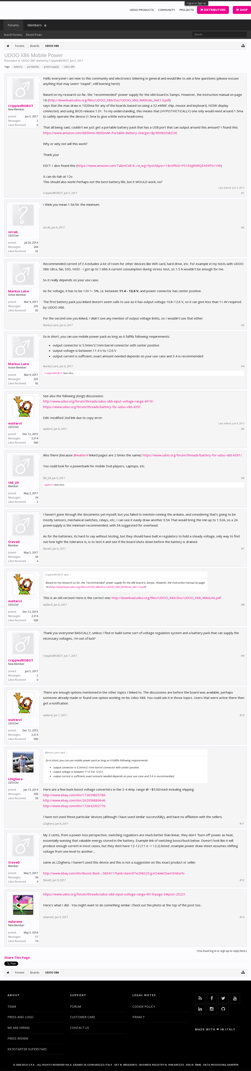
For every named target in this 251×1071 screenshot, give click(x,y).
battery (17, 67)
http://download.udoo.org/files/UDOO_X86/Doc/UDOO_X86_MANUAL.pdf (166, 598)
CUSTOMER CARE (82, 1017)
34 (36, 497)
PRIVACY (138, 1017)
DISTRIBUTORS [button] (213, 10)
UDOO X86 (28, 60)
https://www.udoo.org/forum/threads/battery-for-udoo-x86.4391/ (192, 455)
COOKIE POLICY (143, 1006)
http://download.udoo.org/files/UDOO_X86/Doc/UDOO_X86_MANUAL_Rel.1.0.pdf (109, 100)
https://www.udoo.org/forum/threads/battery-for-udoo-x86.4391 (92, 407)
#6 (242, 478)
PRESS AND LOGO (20, 1017)
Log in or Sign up (196, 3)
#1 (242, 193)
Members (34, 25)
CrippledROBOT (59, 60)
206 (36, 794)
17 (36, 937)
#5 (242, 429)
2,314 (35, 438)
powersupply (51, 67)
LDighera (15, 779)
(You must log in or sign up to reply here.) (222, 951)
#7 (242, 548)
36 (36, 557)
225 (36, 306)
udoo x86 (68, 67)
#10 (242, 715)
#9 (242, 656)
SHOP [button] (242, 10)
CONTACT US (79, 1028)
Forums (13, 25)
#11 (242, 823)
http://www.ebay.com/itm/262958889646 (74, 800)
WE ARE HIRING (19, 1028)
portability (32, 67)
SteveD (14, 542)
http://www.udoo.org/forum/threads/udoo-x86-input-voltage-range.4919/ (98, 401)
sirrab (13, 232)
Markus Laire (18, 291)
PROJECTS (186, 10)
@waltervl (81, 455)
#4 (242, 366)
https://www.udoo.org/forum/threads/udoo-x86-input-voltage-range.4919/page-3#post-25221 (114, 894)
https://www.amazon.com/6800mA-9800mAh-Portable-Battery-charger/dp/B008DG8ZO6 (110, 133)
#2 (242, 227)
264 (36, 247)
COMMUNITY (166, 10)
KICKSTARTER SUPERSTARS (27, 1049)
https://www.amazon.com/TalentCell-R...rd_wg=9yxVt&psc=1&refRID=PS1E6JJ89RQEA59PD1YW (149, 165)
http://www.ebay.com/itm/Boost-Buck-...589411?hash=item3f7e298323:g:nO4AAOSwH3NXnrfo (114, 873)
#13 (242, 917)
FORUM (75, 1006)
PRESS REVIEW (18, 1038)
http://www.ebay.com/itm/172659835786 (74, 795)
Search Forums (13, 35)
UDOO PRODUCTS (142, 10)
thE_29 (13, 482)
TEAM (12, 1006)
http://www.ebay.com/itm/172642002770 (74, 806)
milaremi (15, 921)
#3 (242, 325)
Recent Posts (34, 35)
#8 (242, 605)
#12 (242, 880)
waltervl (15, 423)
